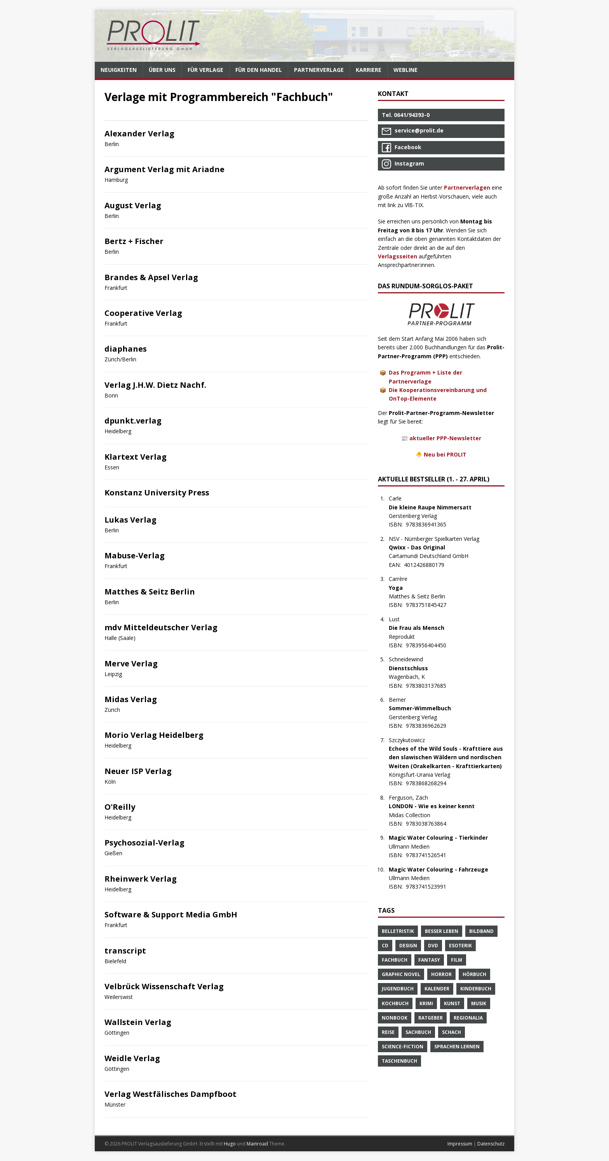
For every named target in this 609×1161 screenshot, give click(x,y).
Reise (388, 1032)
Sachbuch (418, 1032)
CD (385, 945)
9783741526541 (430, 855)
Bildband (481, 931)
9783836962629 (430, 725)
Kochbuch (395, 1003)
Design (408, 945)
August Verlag (132, 205)
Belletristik (398, 931)
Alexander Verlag (139, 133)
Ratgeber (430, 1018)
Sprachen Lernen (457, 1046)
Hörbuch (474, 974)
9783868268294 (430, 783)
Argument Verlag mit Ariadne (164, 169)
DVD (433, 945)
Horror (441, 974)
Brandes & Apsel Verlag (151, 277)
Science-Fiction (402, 1046)
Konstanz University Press (156, 492)
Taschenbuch (399, 1061)
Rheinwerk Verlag (140, 878)
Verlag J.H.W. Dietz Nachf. (155, 385)
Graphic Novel (401, 974)
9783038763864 (430, 823)
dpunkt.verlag (133, 420)
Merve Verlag (131, 663)
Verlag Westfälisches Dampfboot (170, 1094)
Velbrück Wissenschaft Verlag (164, 986)
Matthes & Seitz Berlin (149, 591)
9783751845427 (430, 604)
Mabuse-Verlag (134, 555)
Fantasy (429, 960)
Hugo (230, 1143)
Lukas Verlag (130, 519)
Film (456, 960)
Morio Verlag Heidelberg (154, 735)
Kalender (437, 988)
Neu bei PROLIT (445, 454)
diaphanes (125, 348)
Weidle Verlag (132, 1058)
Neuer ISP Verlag (138, 771)
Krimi (426, 1003)
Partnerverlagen (467, 187)
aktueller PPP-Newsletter (445, 438)
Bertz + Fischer (134, 241)
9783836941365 (430, 524)
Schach (451, 1032)
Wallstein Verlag (137, 1022)
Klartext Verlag (135, 457)
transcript (125, 950)
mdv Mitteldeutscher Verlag (161, 627)
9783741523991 (430, 886)
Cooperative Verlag (143, 313)
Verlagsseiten (397, 256)
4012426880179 (428, 564)
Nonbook (394, 1018)
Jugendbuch (398, 988)
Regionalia (468, 1018)
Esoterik (460, 945)
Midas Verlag (130, 699)
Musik (478, 1003)
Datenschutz (491, 1143)
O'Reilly (119, 807)
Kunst (452, 1003)
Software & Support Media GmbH (170, 914)
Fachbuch (394, 960)
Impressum (459, 1143)
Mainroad (257, 1143)
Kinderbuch (475, 988)
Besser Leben (441, 931)
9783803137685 (430, 685)
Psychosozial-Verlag (144, 842)
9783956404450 (430, 645)
